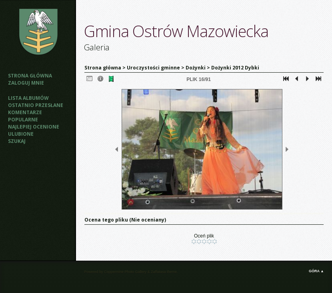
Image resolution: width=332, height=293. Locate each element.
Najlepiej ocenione (33, 126)
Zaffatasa (158, 272)
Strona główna (30, 75)
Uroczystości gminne (153, 67)
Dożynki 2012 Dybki (235, 67)
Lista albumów (28, 98)
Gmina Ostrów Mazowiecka (176, 31)
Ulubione (21, 134)
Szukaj (17, 141)
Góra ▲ (316, 271)
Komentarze (25, 112)
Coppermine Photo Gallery (125, 272)
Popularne (23, 119)
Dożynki (196, 67)
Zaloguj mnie (26, 82)
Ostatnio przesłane (35, 105)
